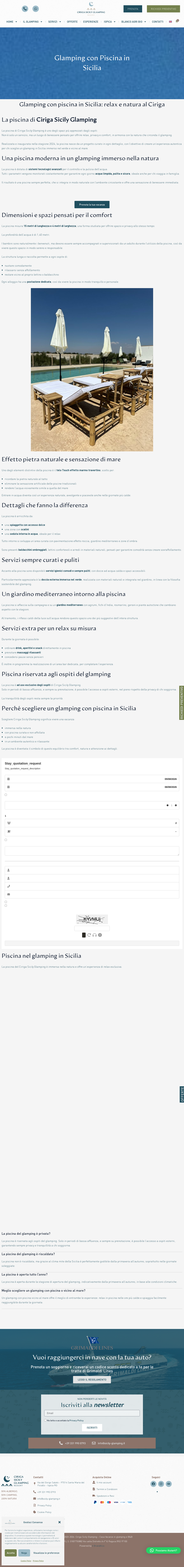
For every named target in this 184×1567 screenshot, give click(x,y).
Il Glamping (33, 21)
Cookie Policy (26, 1561)
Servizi (54, 21)
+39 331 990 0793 (75, 1443)
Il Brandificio (98, 1545)
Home (12, 21)
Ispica (110, 21)
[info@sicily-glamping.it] (94, 1443)
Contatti (157, 21)
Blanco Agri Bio (133, 21)
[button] (59, 1522)
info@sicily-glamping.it (111, 1443)
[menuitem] (170, 21)
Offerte (72, 21)
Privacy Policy (38, 1561)
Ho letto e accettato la (65, 1420)
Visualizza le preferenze (46, 1552)
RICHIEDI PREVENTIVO (182, 703)
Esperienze (90, 21)
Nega (24, 1552)
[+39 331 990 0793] (61, 1443)
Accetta (11, 1552)
